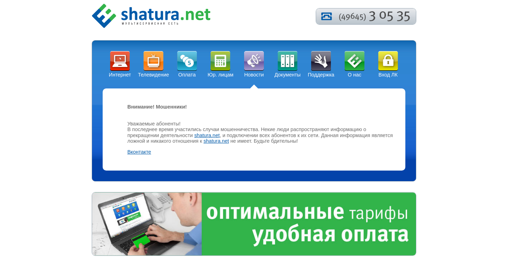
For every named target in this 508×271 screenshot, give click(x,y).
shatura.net (207, 135)
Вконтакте (139, 152)
